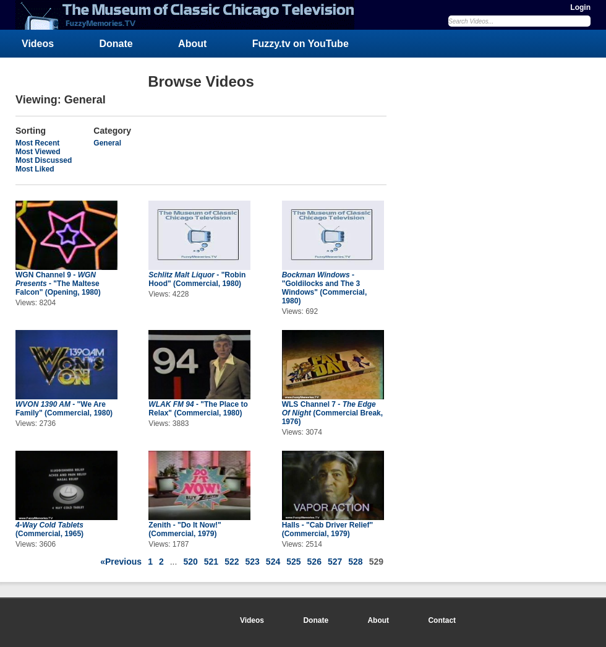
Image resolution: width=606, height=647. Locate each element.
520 (190, 562)
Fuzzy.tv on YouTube (300, 43)
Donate (116, 43)
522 (231, 562)
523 (252, 562)
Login (580, 7)
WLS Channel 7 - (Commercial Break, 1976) (332, 413)
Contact (442, 620)
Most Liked (34, 169)
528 (355, 562)
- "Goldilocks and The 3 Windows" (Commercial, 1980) (324, 288)
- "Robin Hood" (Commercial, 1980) (196, 279)
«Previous (121, 562)
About (192, 43)
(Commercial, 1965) (49, 529)
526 (314, 562)
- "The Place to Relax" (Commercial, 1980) (197, 408)
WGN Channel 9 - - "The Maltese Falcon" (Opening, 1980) (58, 284)
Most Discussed (43, 160)
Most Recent (37, 143)
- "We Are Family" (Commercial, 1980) (64, 408)
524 (273, 562)
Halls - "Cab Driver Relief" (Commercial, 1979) (327, 529)
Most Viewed (37, 151)
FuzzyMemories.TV (189, 15)
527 (335, 562)
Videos (38, 43)
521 (211, 562)
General (107, 143)
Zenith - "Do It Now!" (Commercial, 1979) (184, 529)
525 (293, 562)
